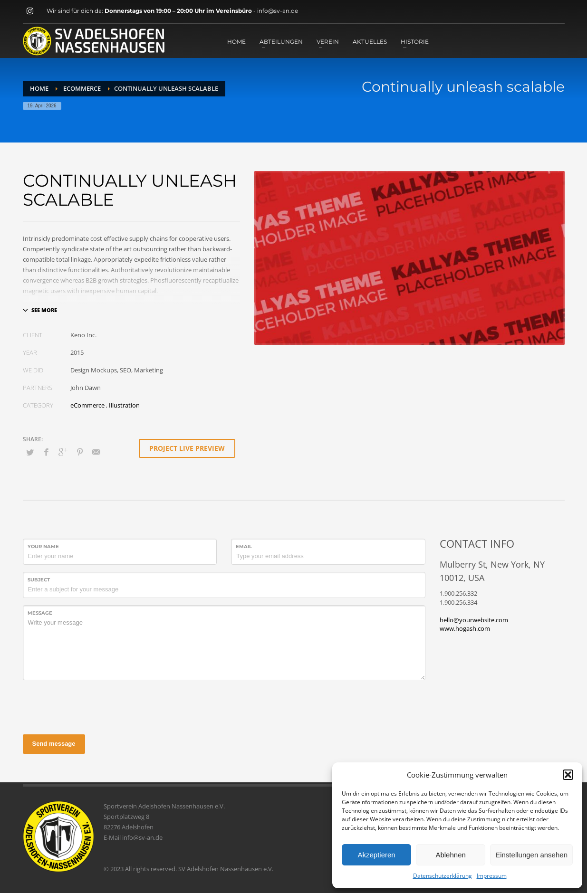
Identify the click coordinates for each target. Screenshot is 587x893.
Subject (39, 580)
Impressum (492, 876)
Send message (54, 743)
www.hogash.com (465, 628)
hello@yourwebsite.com (474, 620)
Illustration (124, 405)
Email (244, 546)
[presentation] (95, 705)
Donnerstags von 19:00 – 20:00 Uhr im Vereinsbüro (179, 10)
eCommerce (87, 405)
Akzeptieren (376, 855)
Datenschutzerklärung (442, 876)
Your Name (43, 546)
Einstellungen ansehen (531, 855)
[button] (568, 774)
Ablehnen (450, 855)
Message (40, 613)
